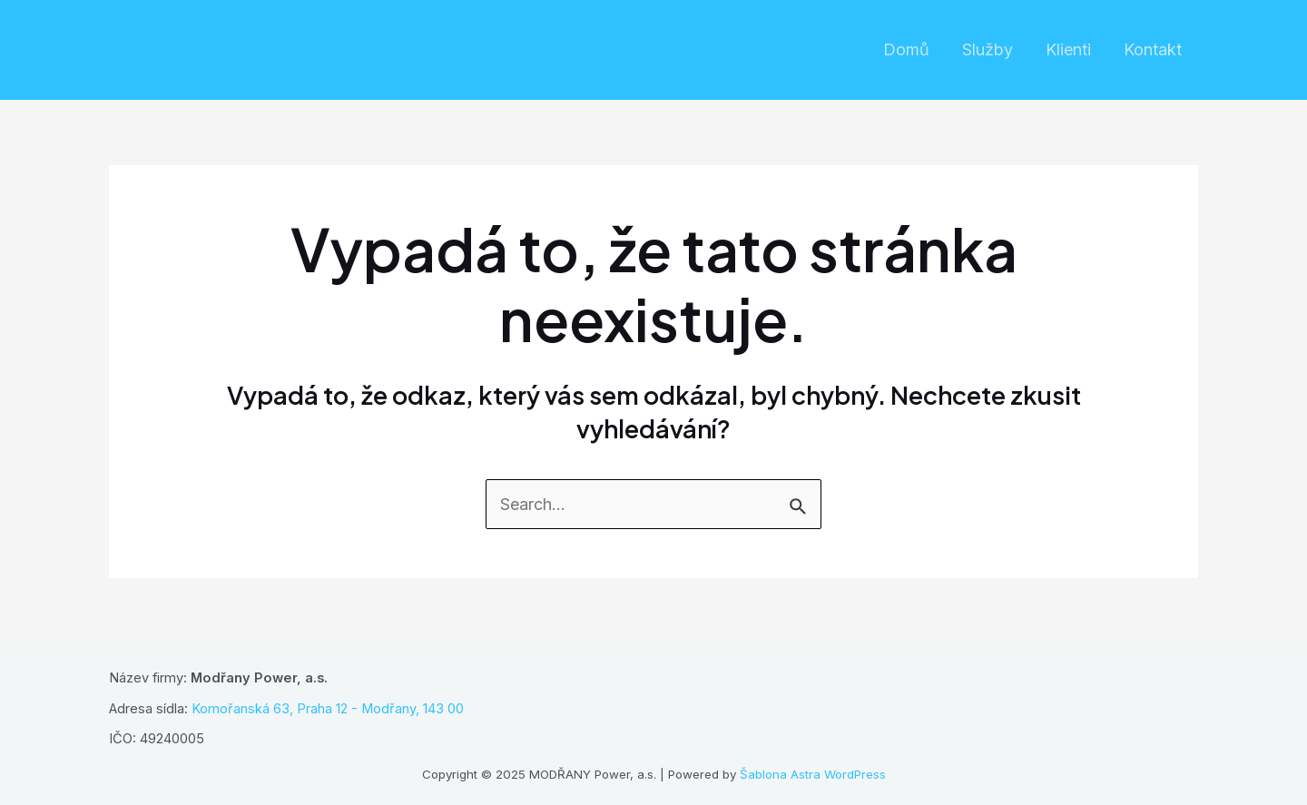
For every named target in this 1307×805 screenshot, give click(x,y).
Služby (987, 49)
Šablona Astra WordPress (813, 774)
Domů (906, 49)
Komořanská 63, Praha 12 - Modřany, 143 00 (328, 709)
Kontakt (1153, 49)
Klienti (1068, 49)
